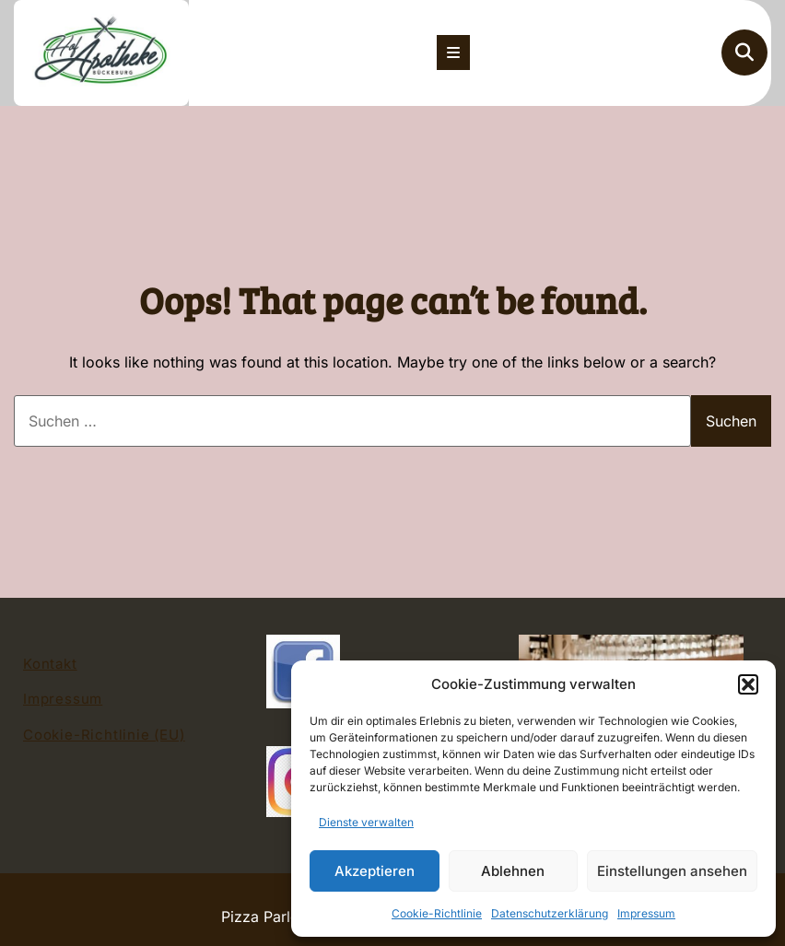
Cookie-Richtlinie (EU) (104, 734)
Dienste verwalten (366, 822)
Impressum (646, 913)
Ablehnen (513, 871)
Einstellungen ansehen (672, 871)
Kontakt (50, 663)
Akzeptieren (374, 871)
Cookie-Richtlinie (437, 913)
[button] (748, 684)
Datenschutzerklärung (549, 913)
